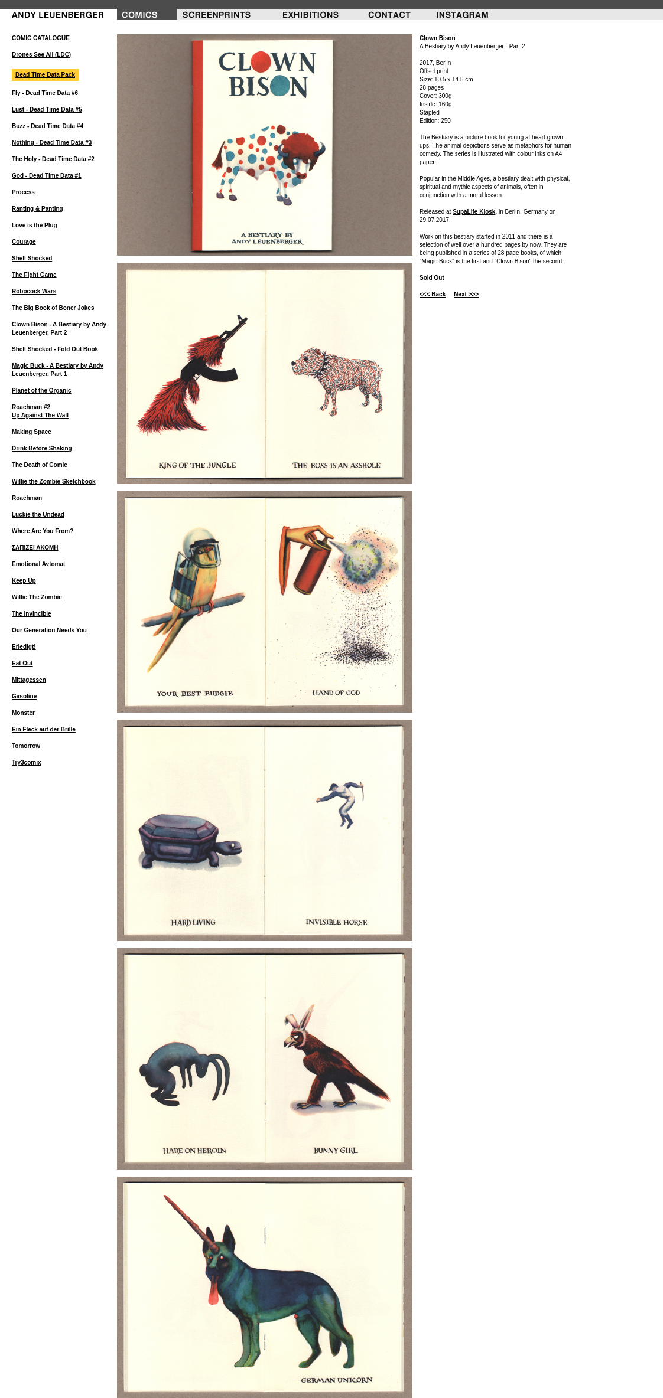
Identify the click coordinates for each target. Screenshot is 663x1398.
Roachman (27, 498)
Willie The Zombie (37, 597)
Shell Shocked (32, 258)
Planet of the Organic (42, 390)
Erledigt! (24, 647)
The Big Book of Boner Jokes (53, 308)
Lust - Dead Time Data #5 (47, 109)
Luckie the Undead (38, 514)
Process (23, 192)
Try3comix (26, 762)
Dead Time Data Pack (45, 74)
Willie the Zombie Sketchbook (54, 481)
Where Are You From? (42, 531)
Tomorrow (26, 746)
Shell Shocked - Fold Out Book (55, 349)
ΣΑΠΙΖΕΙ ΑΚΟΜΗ (35, 547)
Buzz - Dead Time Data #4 (47, 126)
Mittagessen (29, 680)
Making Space (31, 432)
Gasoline (24, 696)
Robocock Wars (34, 291)
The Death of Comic (39, 465)
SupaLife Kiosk (474, 211)
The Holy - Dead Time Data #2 (53, 159)
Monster (23, 713)
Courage (24, 242)
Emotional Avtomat (38, 564)
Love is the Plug (34, 225)
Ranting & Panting (37, 208)
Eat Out (22, 663)
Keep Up (24, 580)
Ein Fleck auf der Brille (44, 729)
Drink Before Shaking (42, 448)
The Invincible (31, 613)
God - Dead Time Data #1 (47, 175)
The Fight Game (34, 275)
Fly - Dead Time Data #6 (45, 93)
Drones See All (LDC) (41, 54)
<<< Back (433, 294)
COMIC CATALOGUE (41, 38)
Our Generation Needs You (49, 630)
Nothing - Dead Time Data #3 (52, 142)
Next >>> (466, 294)
